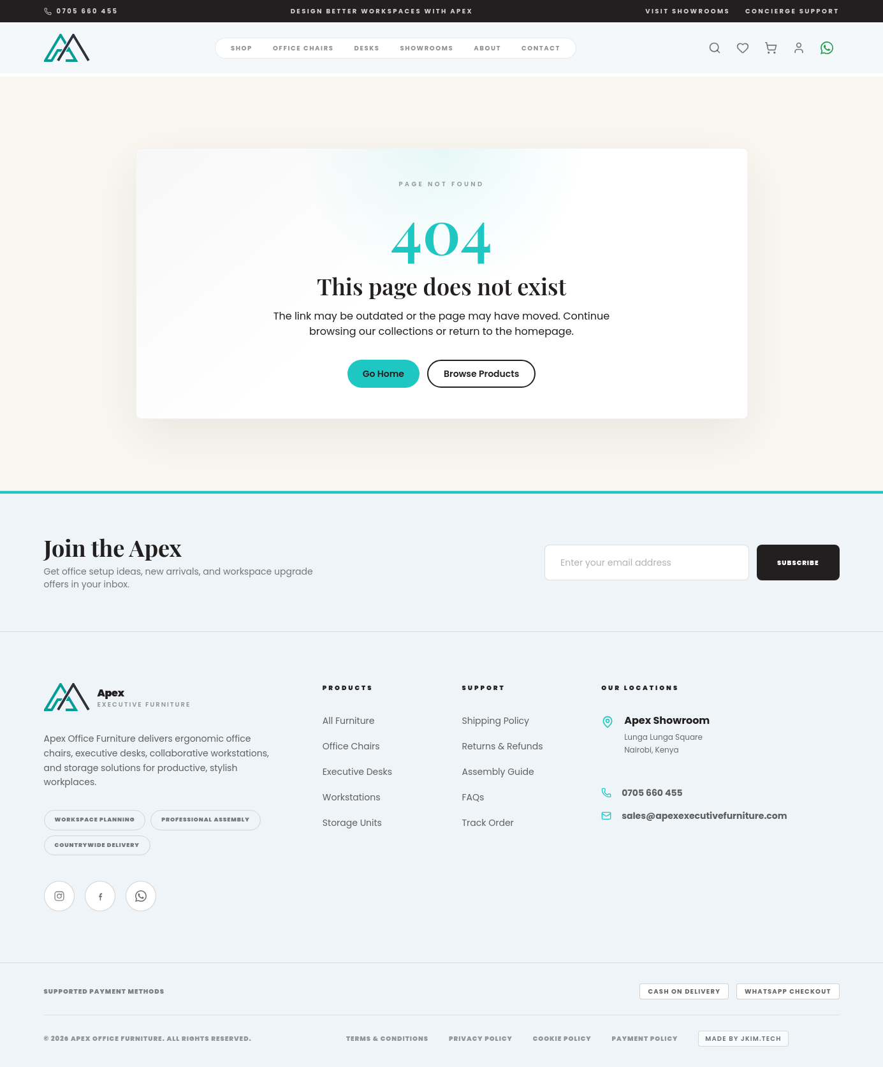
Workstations (352, 797)
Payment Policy (645, 1038)
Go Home (383, 373)
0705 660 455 (81, 11)
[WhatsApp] (827, 48)
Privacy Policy (481, 1038)
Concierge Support (792, 11)
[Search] (714, 48)
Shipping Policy (495, 720)
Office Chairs (303, 48)
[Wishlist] (742, 48)
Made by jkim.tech (743, 1038)
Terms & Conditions (387, 1038)
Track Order (487, 822)
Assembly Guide (498, 771)
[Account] (799, 48)
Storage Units (352, 822)
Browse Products (481, 373)
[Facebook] (100, 896)
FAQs (473, 797)
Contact (541, 48)
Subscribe (798, 563)
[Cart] (771, 48)
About (487, 48)
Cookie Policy (562, 1038)
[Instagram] (59, 896)
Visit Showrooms (687, 11)
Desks (367, 48)
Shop (241, 48)
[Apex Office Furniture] (67, 48)
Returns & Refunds (502, 746)
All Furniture (349, 720)
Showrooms (426, 48)
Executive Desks (357, 771)
